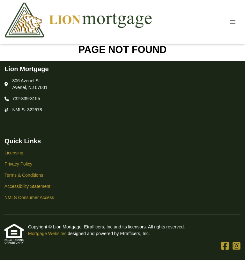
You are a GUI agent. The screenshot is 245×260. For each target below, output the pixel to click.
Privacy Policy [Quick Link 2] (18, 164)
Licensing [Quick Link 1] (13, 152)
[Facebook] (225, 246)
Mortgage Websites (48, 233)
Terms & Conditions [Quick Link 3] (23, 175)
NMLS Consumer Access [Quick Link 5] (29, 197)
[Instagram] (237, 246)
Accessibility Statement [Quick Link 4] (27, 186)
